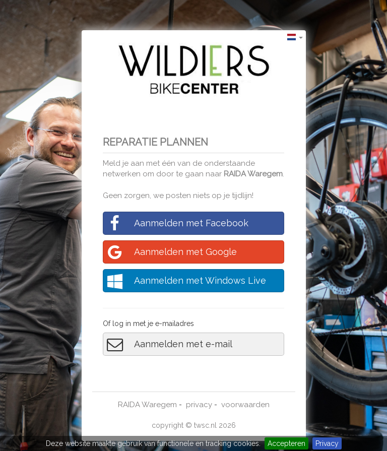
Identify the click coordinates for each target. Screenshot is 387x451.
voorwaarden (245, 404)
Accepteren (286, 443)
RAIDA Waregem (253, 173)
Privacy (327, 443)
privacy (199, 404)
